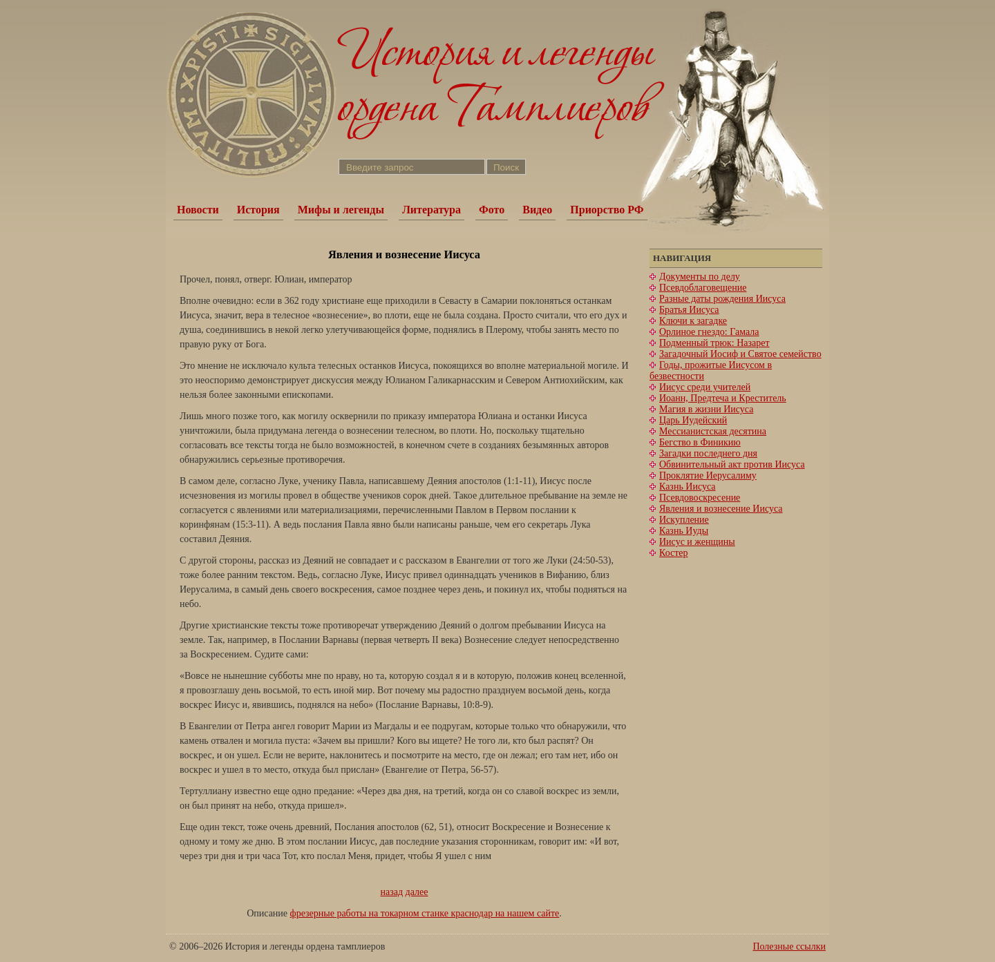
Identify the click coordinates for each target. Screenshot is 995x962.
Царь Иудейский (693, 420)
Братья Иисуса (689, 310)
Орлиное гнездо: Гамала (709, 332)
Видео (537, 209)
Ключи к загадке (693, 321)
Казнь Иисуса (687, 486)
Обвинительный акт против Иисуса (732, 464)
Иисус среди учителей (704, 387)
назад (392, 892)
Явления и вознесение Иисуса (721, 508)
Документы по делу (699, 276)
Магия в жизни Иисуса (706, 409)
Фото (491, 209)
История (258, 209)
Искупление (684, 519)
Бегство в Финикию (700, 442)
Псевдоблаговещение (702, 287)
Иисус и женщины (697, 542)
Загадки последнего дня (708, 453)
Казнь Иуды (683, 531)
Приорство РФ (606, 209)
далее (417, 892)
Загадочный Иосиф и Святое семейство (740, 354)
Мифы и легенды (341, 209)
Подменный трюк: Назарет (714, 343)
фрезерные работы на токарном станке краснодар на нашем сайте (425, 913)
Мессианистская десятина (712, 431)
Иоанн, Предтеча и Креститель (722, 398)
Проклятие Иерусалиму (708, 475)
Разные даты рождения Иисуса (722, 299)
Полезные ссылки (789, 946)
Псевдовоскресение (699, 497)
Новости (198, 209)
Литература (431, 209)
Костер (673, 553)
